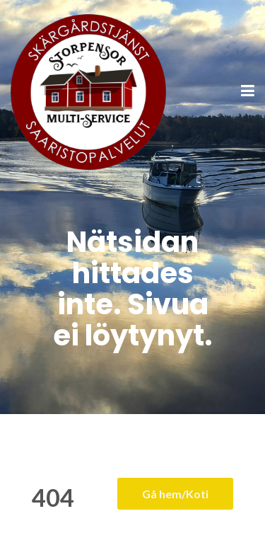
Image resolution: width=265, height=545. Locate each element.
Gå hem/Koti (175, 493)
